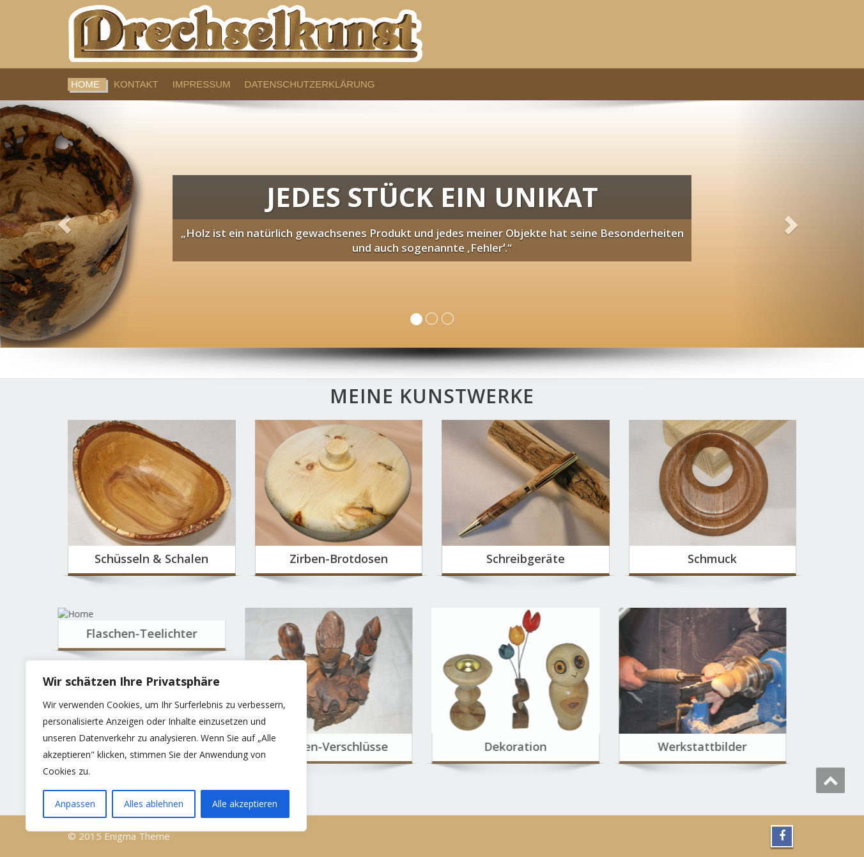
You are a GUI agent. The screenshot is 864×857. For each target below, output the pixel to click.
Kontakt (136, 84)
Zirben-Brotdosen (338, 558)
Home (85, 84)
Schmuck (712, 558)
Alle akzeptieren (244, 804)
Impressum (202, 84)
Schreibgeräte (525, 558)
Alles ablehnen (153, 804)
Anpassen (75, 804)
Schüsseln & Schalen (151, 558)
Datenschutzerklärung (310, 84)
